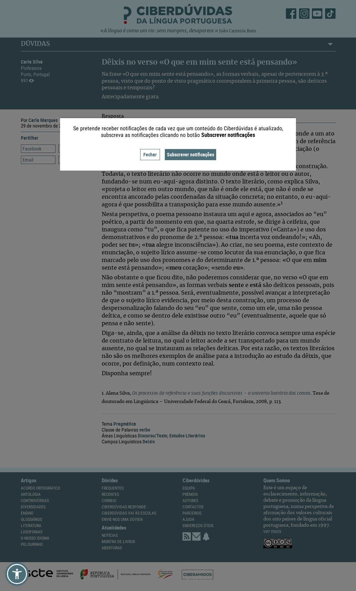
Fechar (150, 154)
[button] (17, 574)
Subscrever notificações (190, 154)
